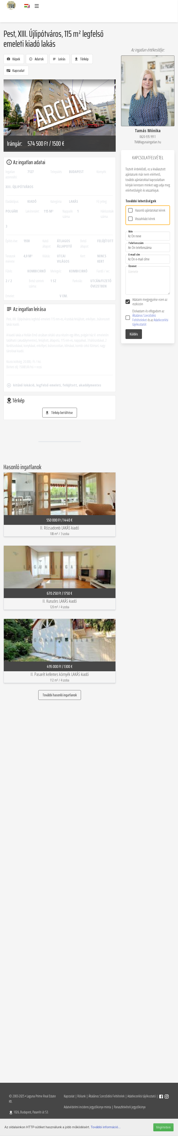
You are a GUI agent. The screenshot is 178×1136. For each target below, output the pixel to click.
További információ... (106, 1127)
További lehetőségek (140, 201)
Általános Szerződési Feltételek (107, 1096)
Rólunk (81, 1096)
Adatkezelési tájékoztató (141, 1096)
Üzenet (132, 266)
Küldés (134, 334)
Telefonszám (136, 243)
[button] (36, 6)
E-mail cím (134, 254)
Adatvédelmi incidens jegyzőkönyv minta (87, 1106)
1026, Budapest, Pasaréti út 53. (29, 1112)
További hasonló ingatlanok (59, 695)
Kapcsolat (69, 1096)
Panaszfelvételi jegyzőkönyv (130, 1106)
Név (130, 231)
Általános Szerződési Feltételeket (144, 317)
